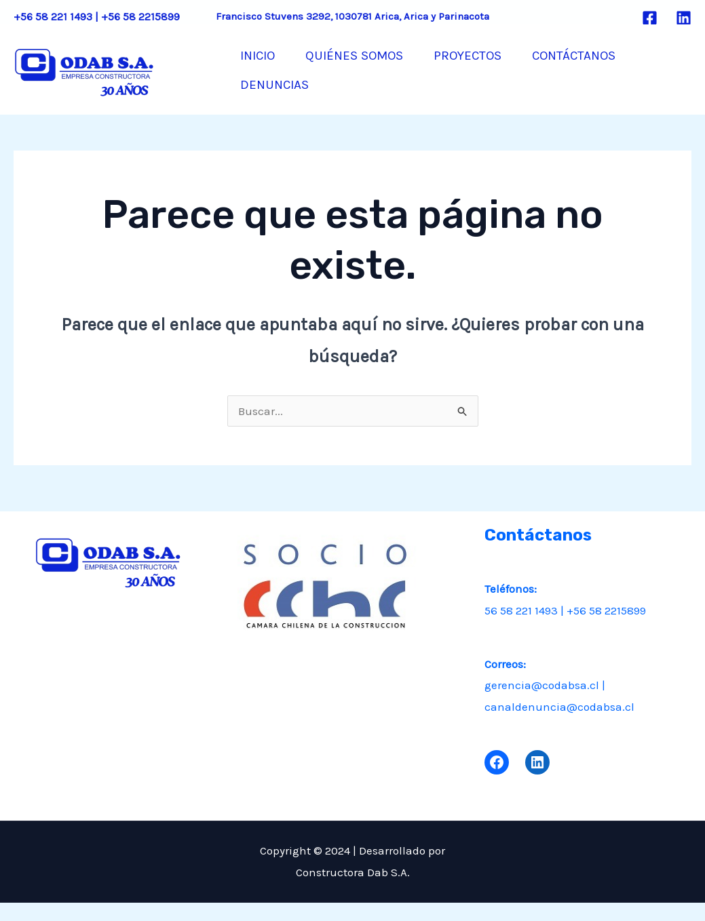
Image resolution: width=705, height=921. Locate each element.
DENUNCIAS (280, 109)
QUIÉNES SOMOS (370, 54)
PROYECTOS (493, 54)
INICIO (263, 54)
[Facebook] (650, 18)
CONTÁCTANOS (609, 54)
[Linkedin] (683, 18)
